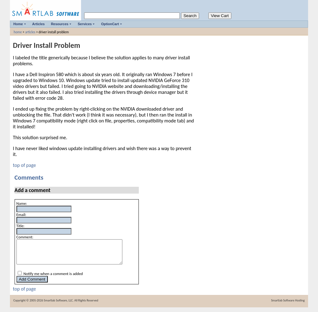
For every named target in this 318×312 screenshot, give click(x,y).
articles (30, 32)
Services (85, 24)
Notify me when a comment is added (53, 278)
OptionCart (110, 24)
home (18, 32)
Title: (20, 225)
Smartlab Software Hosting (288, 305)
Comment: (25, 237)
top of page (24, 165)
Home (18, 24)
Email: (21, 214)
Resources (59, 24)
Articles (38, 24)
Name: (21, 203)
